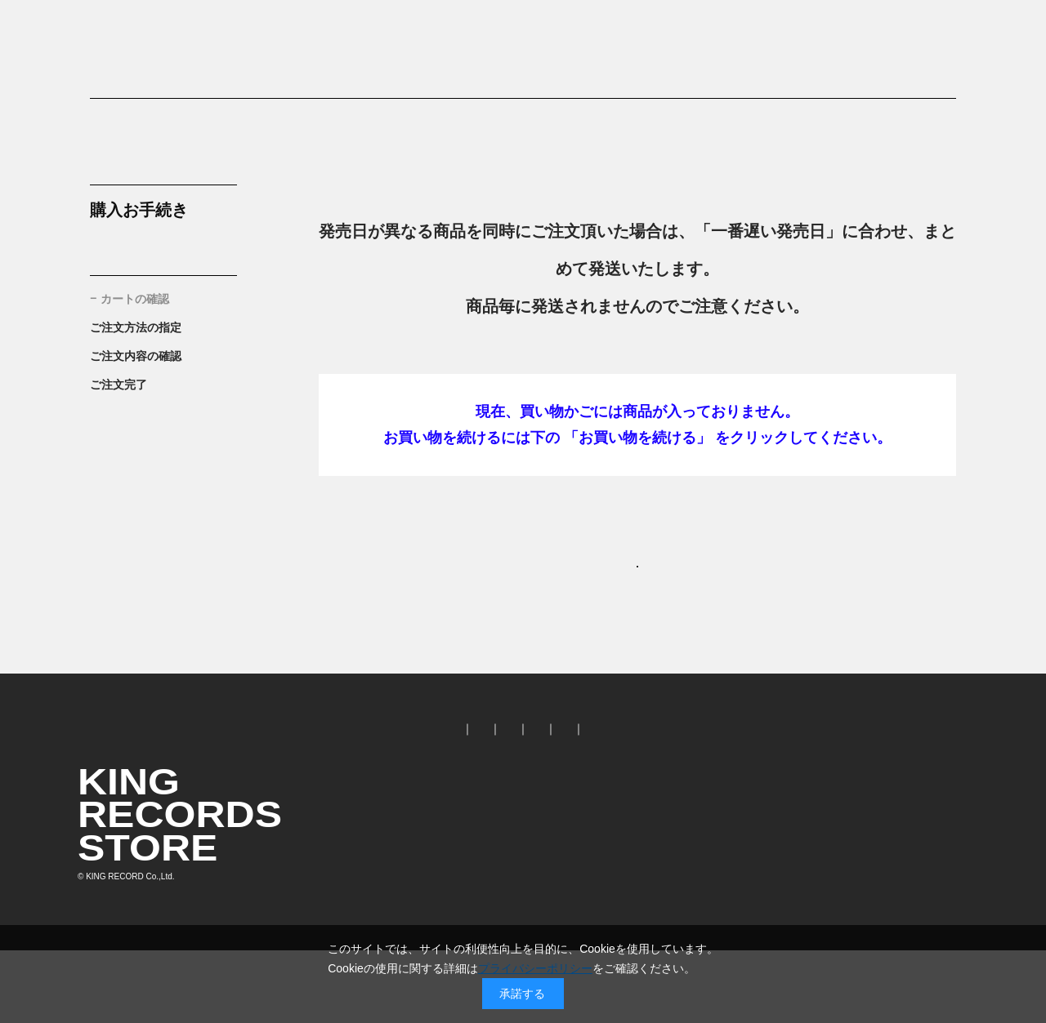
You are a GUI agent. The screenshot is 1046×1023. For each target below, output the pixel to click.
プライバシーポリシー (535, 968)
